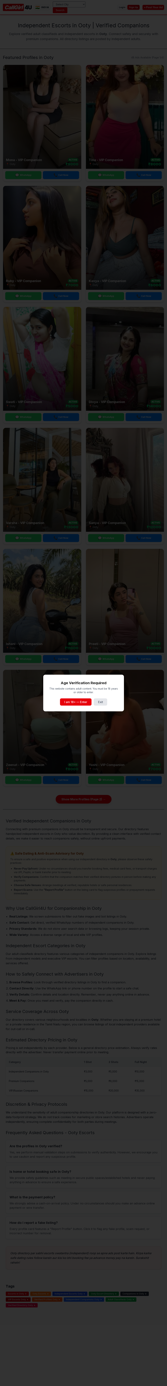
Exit (100, 702)
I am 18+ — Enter (75, 702)
